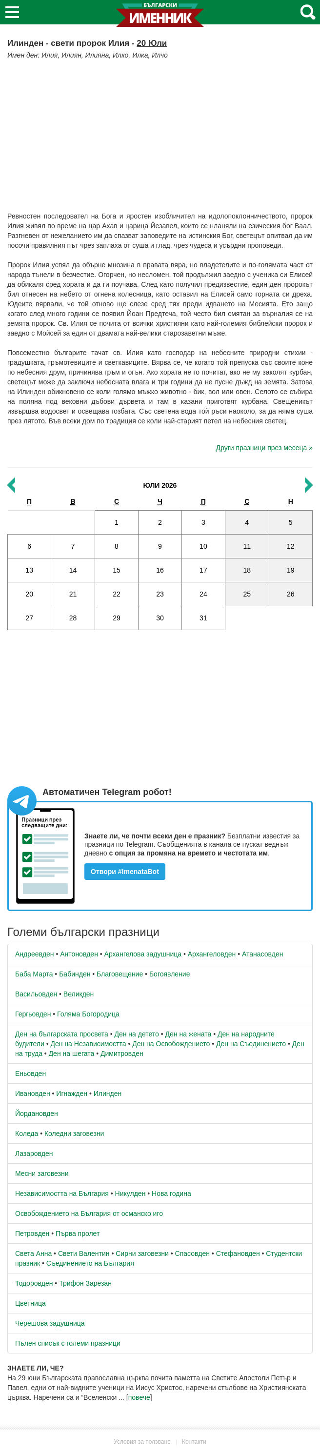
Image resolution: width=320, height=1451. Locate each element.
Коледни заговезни (74, 1133)
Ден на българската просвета (61, 1034)
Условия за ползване (142, 1441)
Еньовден (30, 1073)
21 (73, 594)
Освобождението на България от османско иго (89, 1213)
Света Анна (33, 1253)
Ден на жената (188, 1034)
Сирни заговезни (142, 1253)
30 (160, 618)
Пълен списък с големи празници (67, 1343)
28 (73, 618)
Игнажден (71, 1093)
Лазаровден (34, 1153)
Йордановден (36, 1113)
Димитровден (121, 1053)
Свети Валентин (84, 1253)
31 (203, 618)
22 (116, 594)
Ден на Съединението (251, 1044)
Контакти (194, 1441)
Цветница (30, 1303)
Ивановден (32, 1093)
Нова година (171, 1193)
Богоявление (169, 974)
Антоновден (79, 954)
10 (203, 546)
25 (247, 594)
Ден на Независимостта (88, 1044)
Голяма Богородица (88, 1014)
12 (291, 546)
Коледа (26, 1133)
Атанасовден (262, 954)
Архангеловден (212, 954)
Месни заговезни (42, 1173)
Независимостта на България (62, 1193)
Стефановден (238, 1253)
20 (29, 594)
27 (29, 618)
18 (247, 570)
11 (247, 546)
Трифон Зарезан (85, 1283)
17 (203, 570)
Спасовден (192, 1253)
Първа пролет (78, 1233)
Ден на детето (136, 1034)
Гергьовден (33, 1014)
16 (160, 570)
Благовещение (120, 974)
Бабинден (74, 974)
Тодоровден (34, 1283)
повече (139, 1397)
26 (291, 594)
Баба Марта (34, 974)
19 (291, 570)
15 (116, 570)
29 (116, 618)
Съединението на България (90, 1263)
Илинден (107, 1093)
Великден (78, 994)
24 (203, 594)
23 (160, 594)
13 (29, 570)
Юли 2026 (160, 485)
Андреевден (34, 954)
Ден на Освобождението (171, 1044)
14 (73, 570)
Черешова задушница (50, 1323)
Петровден (32, 1233)
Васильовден (36, 994)
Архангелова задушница (142, 954)
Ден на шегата (72, 1053)
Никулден (130, 1193)
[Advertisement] (160, 133)
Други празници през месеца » (264, 448)
